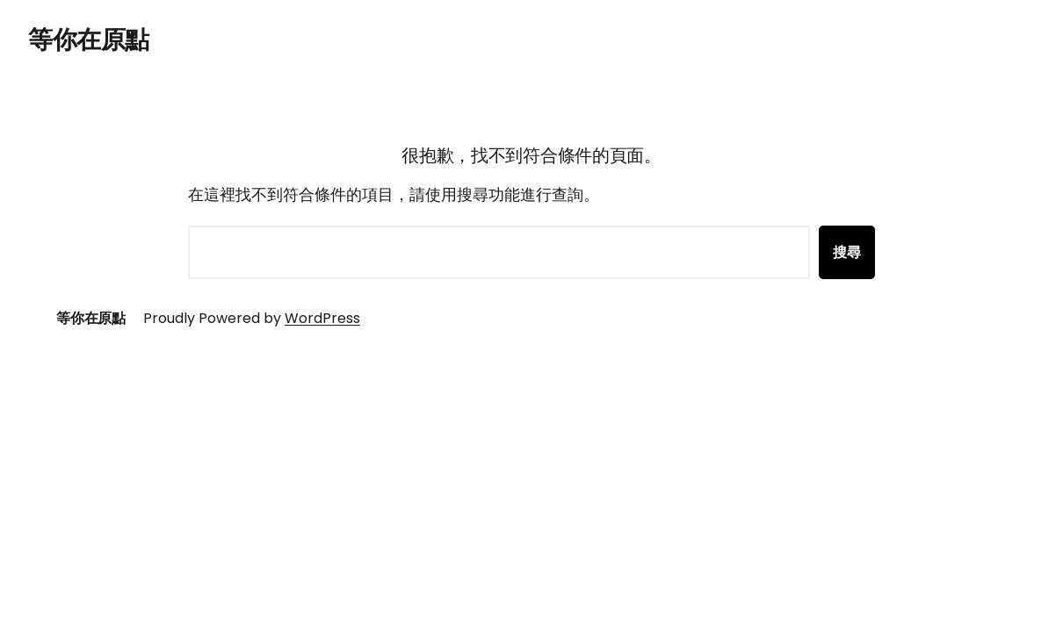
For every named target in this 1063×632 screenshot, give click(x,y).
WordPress (322, 318)
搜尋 (847, 252)
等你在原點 (88, 40)
